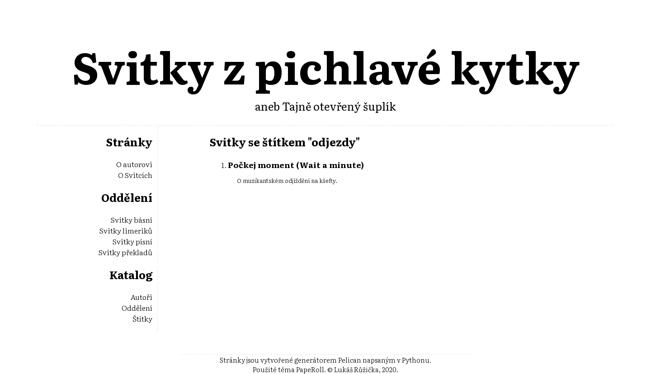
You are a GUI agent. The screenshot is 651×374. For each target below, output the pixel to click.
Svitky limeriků (125, 230)
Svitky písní (132, 241)
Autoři (141, 296)
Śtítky (142, 318)
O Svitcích (135, 174)
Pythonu (415, 360)
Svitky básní (131, 219)
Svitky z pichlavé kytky (326, 65)
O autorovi (134, 164)
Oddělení (137, 307)
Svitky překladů (125, 252)
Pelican (349, 360)
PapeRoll (310, 369)
